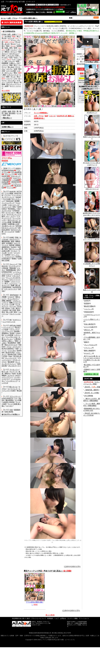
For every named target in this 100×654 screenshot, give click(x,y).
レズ (13, 59)
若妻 (15, 48)
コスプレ (9, 69)
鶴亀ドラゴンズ (14, 302)
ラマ (15, 398)
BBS (16, 341)
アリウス (7, 195)
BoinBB (16, 331)
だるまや (11, 297)
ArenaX (18, 197)
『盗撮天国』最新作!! (91, 390)
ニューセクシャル (9, 322)
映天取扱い (12, 209)
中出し (16, 57)
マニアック (13, 371)
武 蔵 (19, 373)
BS (3, 335)
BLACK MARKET (8, 348)
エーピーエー (10, 212)
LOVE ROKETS (7, 398)
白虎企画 (5, 182)
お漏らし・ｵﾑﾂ (14, 63)
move (14, 373)
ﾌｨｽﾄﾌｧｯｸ (9, 82)
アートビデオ (9, 232)
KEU (6, 249)
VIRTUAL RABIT (15, 325)
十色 (12, 308)
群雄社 (14, 258)
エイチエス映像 (11, 221)
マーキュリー (14, 369)
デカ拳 (11, 304)
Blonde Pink (12, 354)
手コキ (17, 42)
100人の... (87, 330)
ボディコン (9, 73)
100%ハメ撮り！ (8, 341)
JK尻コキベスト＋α (91, 188)
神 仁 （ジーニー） (11, 283)
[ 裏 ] (40, 109)
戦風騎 (7, 281)
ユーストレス (12, 389)
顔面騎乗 (5, 63)
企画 (15, 69)
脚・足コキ (6, 44)
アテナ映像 (9, 193)
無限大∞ (8, 373)
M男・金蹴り (12, 34)
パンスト (14, 50)
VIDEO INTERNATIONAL (11, 169)
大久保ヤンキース (8, 226)
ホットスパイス (10, 358)
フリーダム (12, 350)
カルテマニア (14, 239)
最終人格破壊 (89, 350)
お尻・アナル (12, 18)
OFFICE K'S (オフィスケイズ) (12, 227)
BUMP (12, 333)
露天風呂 (12, 113)
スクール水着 (11, 71)
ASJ (18, 209)
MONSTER (15, 182)
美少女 (4, 38)
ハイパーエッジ (8, 327)
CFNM (4, 34)
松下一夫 (5, 371)
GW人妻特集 (88, 396)
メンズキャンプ (11, 381)
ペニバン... (88, 309)
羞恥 (7, 76)
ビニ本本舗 (9, 335)
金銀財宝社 (6, 247)
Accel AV (12, 191)
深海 (3, 276)
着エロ (16, 82)
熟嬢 (12, 285)
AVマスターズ (13, 220)
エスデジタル (6, 210)
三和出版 (5, 268)
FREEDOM (88, 312)
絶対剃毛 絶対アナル (92, 332)
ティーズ (10, 187)
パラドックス (14, 329)
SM (6, 61)
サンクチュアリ (14, 266)
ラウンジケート (14, 396)
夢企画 (19, 390)
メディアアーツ (7, 377)
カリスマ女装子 (89, 327)
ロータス (9, 406)
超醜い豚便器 (6, 300)
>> (7, 118)
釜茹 (12, 241)
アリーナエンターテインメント (12, 196)
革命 (16, 237)
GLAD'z (13, 247)
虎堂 (15, 312)
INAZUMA (9, 201)
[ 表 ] (34, 109)
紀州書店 (9, 243)
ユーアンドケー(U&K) (11, 389)
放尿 (17, 61)
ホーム (3, 18)
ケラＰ (10, 253)
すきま (8, 276)
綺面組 (17, 245)
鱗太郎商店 (10, 400)
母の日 (17, 327)
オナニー (14, 52)
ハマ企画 (15, 180)
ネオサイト (17, 320)
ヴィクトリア (6, 207)
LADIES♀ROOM (8, 402)
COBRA (5, 184)
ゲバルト (14, 251)
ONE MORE (9, 412)
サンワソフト (10, 174)
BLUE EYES (10, 352)
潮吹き (7, 52)
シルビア (17, 274)
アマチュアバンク (11, 217)
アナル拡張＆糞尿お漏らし (35, 602)
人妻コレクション (11, 338)
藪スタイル (13, 387)
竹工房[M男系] (16, 172)
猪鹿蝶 (17, 201)
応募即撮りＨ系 (13, 224)
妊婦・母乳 (9, 48)
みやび (17, 375)
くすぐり (5, 65)
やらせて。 (88, 353)
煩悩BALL (5, 333)
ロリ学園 (18, 400)
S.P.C (4, 233)
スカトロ (11, 61)
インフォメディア (8, 203)
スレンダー (12, 80)
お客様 (4, 111)
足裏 (7, 50)
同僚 (8, 115)
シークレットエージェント (11, 273)
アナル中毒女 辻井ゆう (92, 61)
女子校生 (8, 36)
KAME (11, 237)
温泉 (6, 113)
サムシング (13, 264)
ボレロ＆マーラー (14, 366)
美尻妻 (86, 303)
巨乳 (11, 57)
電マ (18, 76)
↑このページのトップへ (72, 566)
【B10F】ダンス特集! (91, 393)
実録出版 (12, 268)
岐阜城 (11, 245)
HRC (14, 207)
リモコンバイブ (12, 74)
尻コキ (13, 44)
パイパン (9, 78)
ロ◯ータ (11, 38)
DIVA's (7, 308)
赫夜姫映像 (6, 241)
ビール (19, 113)
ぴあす (18, 333)
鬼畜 (4, 74)
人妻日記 (17, 339)
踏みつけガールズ (11, 345)
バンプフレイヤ (7, 331)
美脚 (4, 115)
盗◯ (15, 65)
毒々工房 (9, 312)
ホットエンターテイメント (11, 363)
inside (17, 232)
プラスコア (16, 346)
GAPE (86, 300)
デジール (12, 306)
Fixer (10, 356)
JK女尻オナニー (91, 111)
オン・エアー (11, 216)
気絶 (11, 65)
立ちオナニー (14, 53)
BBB (85, 342)
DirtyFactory (14, 295)
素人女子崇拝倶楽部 (11, 286)
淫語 (3, 55)
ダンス (13, 76)
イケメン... (88, 348)
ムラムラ (11, 375)
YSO (11, 410)
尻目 (13, 111)
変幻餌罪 (11, 362)
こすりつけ (10, 55)
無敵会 (4, 375)
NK (10, 320)
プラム (8, 346)
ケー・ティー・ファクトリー (10, 255)
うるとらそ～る (13, 205)
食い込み (11, 67)
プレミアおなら (89, 345)
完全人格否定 (89, 324)
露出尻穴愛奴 (89, 306)
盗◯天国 (13, 310)
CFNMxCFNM (7, 272)
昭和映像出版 (11, 270)
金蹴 (9, 111)
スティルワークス (10, 289)
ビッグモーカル (11, 337)
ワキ (15, 78)
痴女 (7, 46)
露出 (15, 73)
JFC (18, 270)
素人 (18, 36)
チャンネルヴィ (13, 299)
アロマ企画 (7, 199)
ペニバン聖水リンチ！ (92, 319)
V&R (17, 348)
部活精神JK (12, 343)
